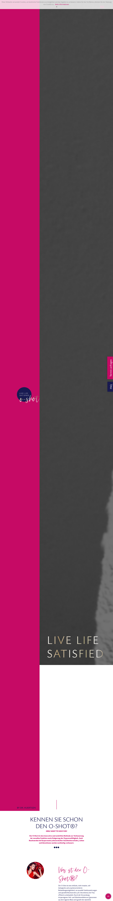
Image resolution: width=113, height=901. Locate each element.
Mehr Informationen (62, 4)
